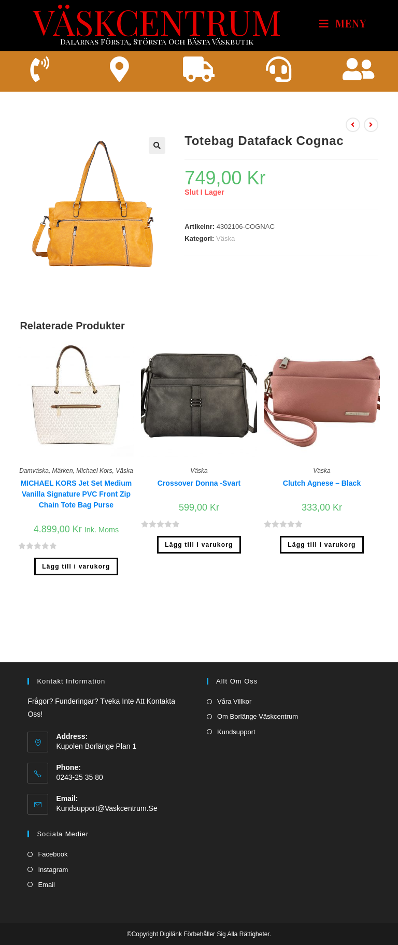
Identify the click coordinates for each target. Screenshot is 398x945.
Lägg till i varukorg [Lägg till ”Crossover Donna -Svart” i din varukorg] (199, 545)
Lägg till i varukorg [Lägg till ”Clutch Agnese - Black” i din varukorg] (322, 545)
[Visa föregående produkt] (353, 125)
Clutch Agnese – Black (322, 483)
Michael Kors (94, 470)
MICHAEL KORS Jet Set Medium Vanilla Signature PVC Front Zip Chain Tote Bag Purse (76, 494)
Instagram (53, 846)
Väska (225, 239)
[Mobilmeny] (342, 23)
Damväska (34, 470)
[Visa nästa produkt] (371, 125)
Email (46, 861)
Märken (62, 470)
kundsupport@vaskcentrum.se (106, 785)
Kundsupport (236, 709)
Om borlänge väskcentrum (257, 693)
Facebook (52, 831)
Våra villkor (234, 678)
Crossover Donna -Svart (199, 483)
